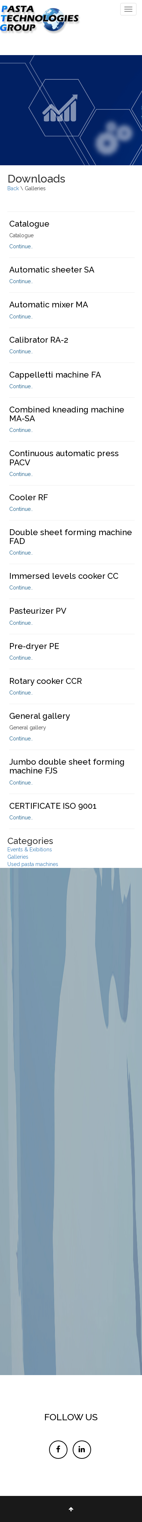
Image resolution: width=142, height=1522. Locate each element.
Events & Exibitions (29, 849)
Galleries (17, 857)
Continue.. (21, 246)
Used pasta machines (32, 864)
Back (13, 188)
